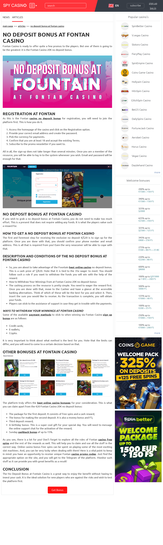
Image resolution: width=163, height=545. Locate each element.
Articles (17, 17)
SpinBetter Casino (142, 26)
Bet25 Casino (139, 109)
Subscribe (135, 5)
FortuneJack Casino (143, 128)
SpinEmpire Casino (142, 63)
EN (114, 6)
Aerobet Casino (140, 137)
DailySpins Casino (141, 118)
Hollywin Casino (141, 81)
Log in (153, 8)
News (6, 17)
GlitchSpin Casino (141, 100)
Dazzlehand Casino (142, 165)
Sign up (153, 3)
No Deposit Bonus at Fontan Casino (47, 26)
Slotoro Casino (140, 44)
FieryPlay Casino (141, 53)
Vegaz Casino (139, 155)
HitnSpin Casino (140, 91)
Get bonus (57, 490)
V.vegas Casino (140, 35)
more (157, 172)
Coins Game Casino (142, 72)
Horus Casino (139, 146)
